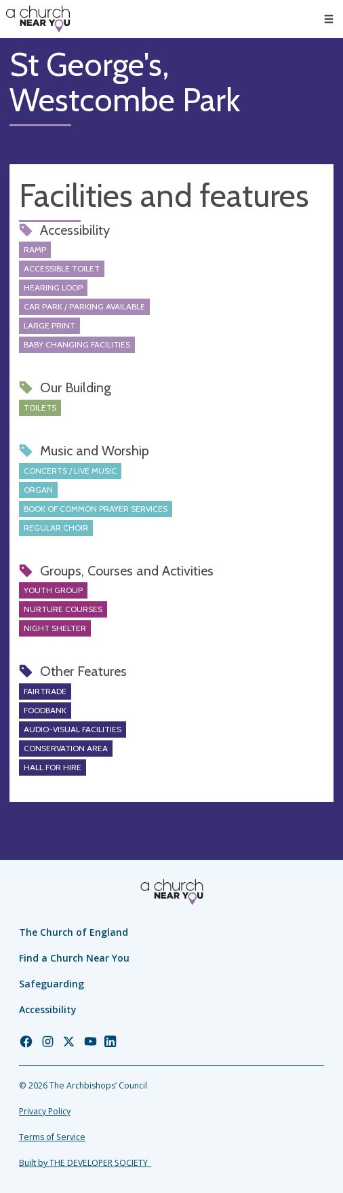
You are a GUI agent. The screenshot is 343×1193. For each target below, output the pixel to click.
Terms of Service (52, 1137)
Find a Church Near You (74, 957)
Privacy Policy (44, 1111)
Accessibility (48, 1009)
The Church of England (73, 932)
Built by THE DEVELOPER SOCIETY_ (85, 1163)
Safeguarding (51, 983)
